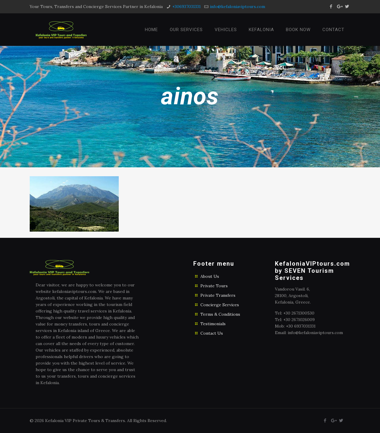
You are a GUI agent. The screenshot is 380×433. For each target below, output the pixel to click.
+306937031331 (186, 6)
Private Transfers (217, 295)
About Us (209, 276)
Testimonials (213, 323)
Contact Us (211, 333)
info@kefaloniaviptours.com (237, 6)
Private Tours (214, 285)
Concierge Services (219, 304)
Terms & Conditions (220, 314)
